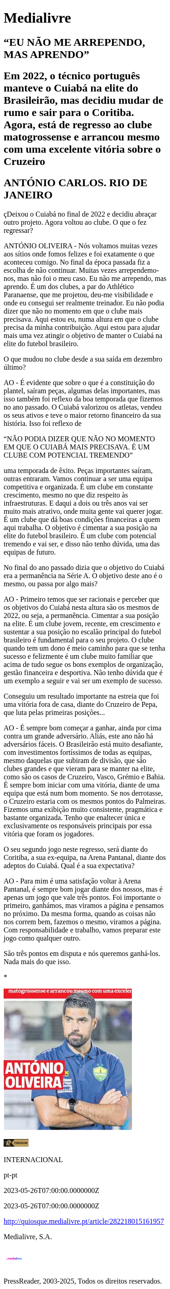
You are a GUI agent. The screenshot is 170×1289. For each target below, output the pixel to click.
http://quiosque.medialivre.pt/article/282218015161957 (84, 1221)
